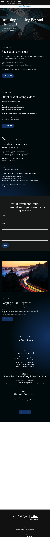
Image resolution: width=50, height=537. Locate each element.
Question (4, 232)
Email (3, 224)
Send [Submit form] (5, 245)
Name (3, 215)
